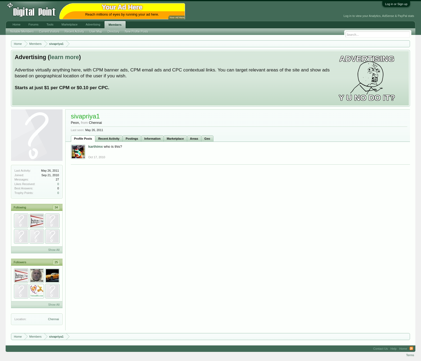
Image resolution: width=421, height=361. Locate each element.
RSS (411, 348)
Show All (53, 249)
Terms (410, 355)
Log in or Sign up (396, 4)
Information (152, 138)
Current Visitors (49, 31)
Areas (194, 138)
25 (56, 262)
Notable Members (22, 31)
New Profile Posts (136, 31)
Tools (49, 24)
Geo (207, 138)
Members (114, 24)
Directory (113, 31)
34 (56, 207)
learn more (64, 57)
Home (16, 24)
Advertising (93, 24)
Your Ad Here (176, 17)
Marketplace (175, 138)
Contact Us (380, 348)
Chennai (53, 319)
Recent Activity (108, 138)
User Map (95, 31)
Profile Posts (83, 138)
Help (393, 348)
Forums (33, 24)
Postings (132, 138)
